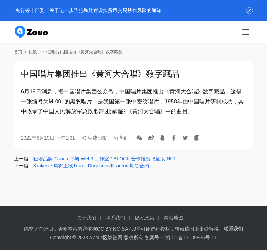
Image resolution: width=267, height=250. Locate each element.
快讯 (33, 52)
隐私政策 (144, 217)
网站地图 (173, 217)
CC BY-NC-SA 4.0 (116, 229)
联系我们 (115, 217)
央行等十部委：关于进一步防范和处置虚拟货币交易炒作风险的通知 (87, 10)
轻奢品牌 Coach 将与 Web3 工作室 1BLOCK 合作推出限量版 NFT (104, 158)
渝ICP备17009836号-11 (191, 237)
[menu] (245, 32)
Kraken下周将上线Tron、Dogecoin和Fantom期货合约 (91, 165)
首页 (18, 52)
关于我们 (86, 217)
